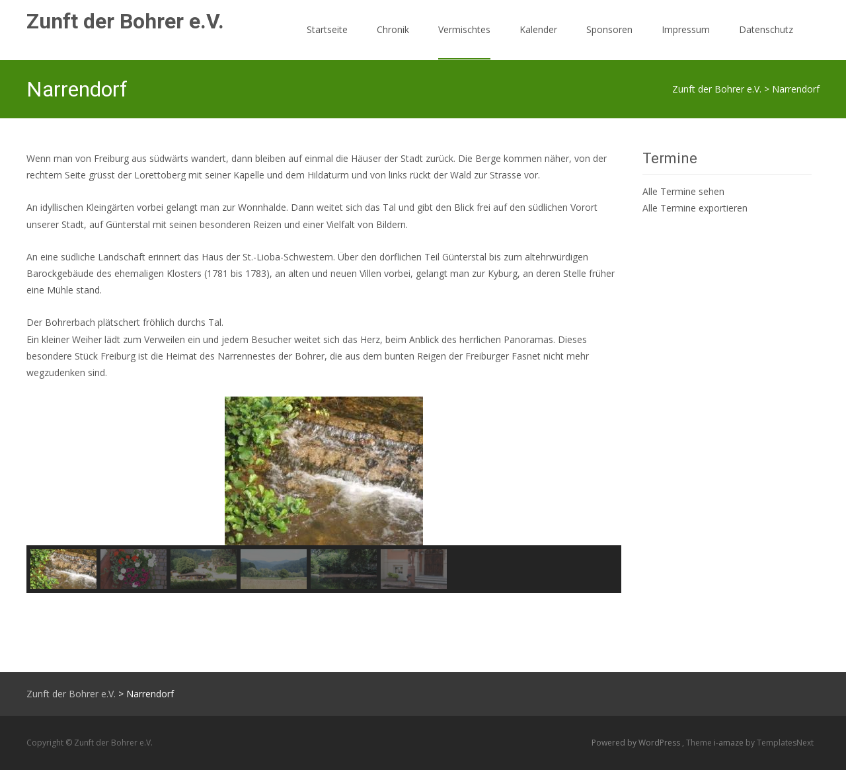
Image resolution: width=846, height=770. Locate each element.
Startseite (327, 41)
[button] (47, 471)
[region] (323, 495)
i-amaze (730, 742)
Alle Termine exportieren (695, 208)
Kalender (538, 41)
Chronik (393, 41)
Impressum (686, 41)
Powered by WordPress (637, 742)
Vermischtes (464, 41)
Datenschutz (766, 41)
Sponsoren (609, 41)
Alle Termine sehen (683, 191)
